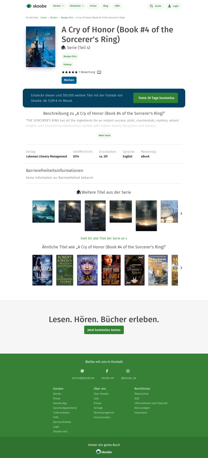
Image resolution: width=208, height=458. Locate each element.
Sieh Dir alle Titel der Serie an (104, 238)
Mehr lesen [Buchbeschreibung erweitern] (104, 135)
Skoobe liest (60, 431)
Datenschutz (141, 393)
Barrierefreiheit (62, 422)
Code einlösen (61, 412)
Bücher (57, 6)
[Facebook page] (107, 374)
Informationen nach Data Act (151, 403)
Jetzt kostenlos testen (104, 330)
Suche (155, 5)
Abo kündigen (142, 407)
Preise (93, 6)
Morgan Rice (67, 17)
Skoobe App (60, 403)
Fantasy (68, 64)
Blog (105, 6)
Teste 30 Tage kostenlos (156, 98)
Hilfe (117, 6)
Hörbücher (76, 6)
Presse (97, 403)
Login (173, 5)
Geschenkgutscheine (65, 407)
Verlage (98, 407)
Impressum (140, 412)
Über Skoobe (101, 393)
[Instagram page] (129, 374)
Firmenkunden (102, 417)
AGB (136, 398)
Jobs (96, 398)
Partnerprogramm (104, 412)
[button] (181, 213)
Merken (69, 80)
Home (44, 17)
